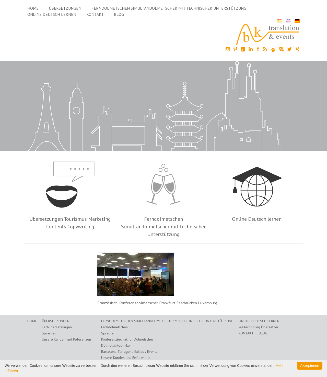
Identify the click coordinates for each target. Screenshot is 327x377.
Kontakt (95, 14)
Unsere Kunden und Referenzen (66, 339)
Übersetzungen (65, 8)
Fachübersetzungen (57, 327)
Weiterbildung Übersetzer (258, 327)
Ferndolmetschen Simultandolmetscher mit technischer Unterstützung (168, 8)
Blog (119, 14)
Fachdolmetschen (114, 327)
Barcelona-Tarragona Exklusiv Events (129, 351)
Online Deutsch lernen (51, 14)
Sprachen (49, 333)
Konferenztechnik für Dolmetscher (127, 339)
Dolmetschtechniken (116, 345)
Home (33, 8)
